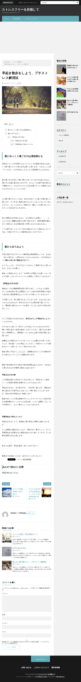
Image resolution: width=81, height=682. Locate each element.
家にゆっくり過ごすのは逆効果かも (18, 130)
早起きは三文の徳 (18, 141)
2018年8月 (62, 162)
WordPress (60, 676)
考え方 (61, 141)
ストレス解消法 (17, 83)
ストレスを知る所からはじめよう (18, 491)
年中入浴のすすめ (19, 548)
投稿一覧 (30, 513)
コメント (5, 593)
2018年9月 (62, 156)
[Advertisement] (40, 37)
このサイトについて (31, 19)
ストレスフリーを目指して (20, 9)
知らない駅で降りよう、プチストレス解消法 (29, 562)
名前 (4, 614)
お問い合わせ (26, 667)
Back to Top (41, 659)
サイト (4, 632)
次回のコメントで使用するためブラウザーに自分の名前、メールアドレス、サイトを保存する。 (25, 642)
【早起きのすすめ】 (16, 137)
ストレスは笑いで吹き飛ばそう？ (25, 534)
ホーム (6, 19)
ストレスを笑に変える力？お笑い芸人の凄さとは (72, 79)
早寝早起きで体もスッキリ (21, 144)
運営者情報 (16, 19)
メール (4, 623)
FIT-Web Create (41, 676)
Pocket (19, 459)
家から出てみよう (12, 133)
